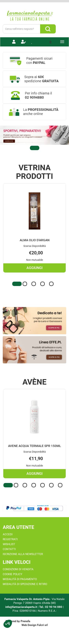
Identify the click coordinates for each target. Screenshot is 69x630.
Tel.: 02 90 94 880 (51, 607)
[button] (34, 148)
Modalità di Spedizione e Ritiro (25, 584)
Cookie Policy (12, 574)
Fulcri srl (42, 625)
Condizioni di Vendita (18, 569)
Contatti (9, 549)
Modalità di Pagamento (20, 579)
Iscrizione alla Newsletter (23, 554)
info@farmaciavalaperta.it (21, 607)
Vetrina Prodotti (34, 171)
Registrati (10, 539)
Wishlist (9, 544)
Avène (34, 382)
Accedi (8, 534)
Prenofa (25, 621)
